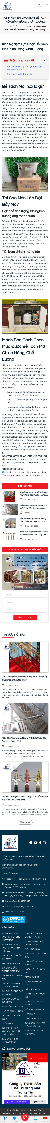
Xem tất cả (25, 822)
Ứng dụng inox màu (24, 26)
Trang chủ (7, 26)
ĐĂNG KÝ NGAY (25, 617)
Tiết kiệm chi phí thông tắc (19, 74)
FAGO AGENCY (40, 1113)
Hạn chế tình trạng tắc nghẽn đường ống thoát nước (24, 68)
